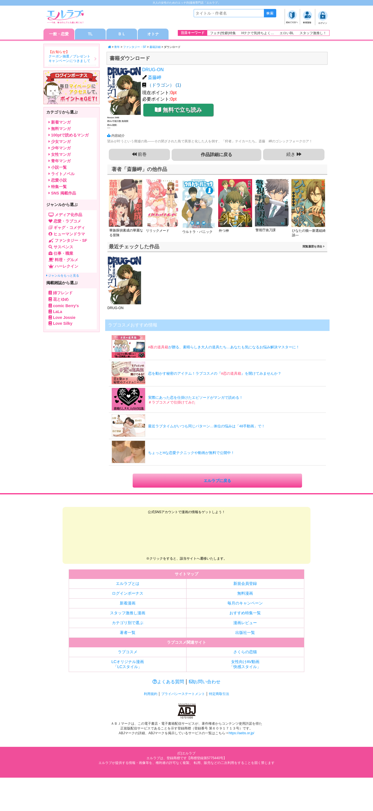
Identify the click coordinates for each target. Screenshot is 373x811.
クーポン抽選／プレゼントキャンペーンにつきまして (70, 59)
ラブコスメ (127, 652)
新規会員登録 (245, 584)
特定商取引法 (219, 695)
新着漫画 (127, 604)
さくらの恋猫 (245, 652)
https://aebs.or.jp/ (241, 734)
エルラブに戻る (217, 481)
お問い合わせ (204, 682)
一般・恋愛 (59, 34)
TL (90, 34)
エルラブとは (127, 584)
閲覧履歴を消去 (313, 246)
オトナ (153, 34)
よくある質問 (168, 682)
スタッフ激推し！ (313, 33)
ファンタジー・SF (134, 47)
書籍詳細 (155, 47)
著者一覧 (127, 633)
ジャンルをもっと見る (62, 275)
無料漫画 (245, 594)
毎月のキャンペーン (245, 604)
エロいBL (287, 33)
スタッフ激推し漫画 (127, 613)
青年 (117, 47)
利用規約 (150, 695)
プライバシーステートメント (183, 695)
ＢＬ (122, 34)
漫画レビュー (245, 623)
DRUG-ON (153, 70)
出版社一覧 (245, 633)
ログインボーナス (127, 594)
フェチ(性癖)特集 (223, 33)
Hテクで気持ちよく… (257, 33)
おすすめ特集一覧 (245, 613)
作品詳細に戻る (216, 154)
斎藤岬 (154, 77)
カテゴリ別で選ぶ (127, 623)
